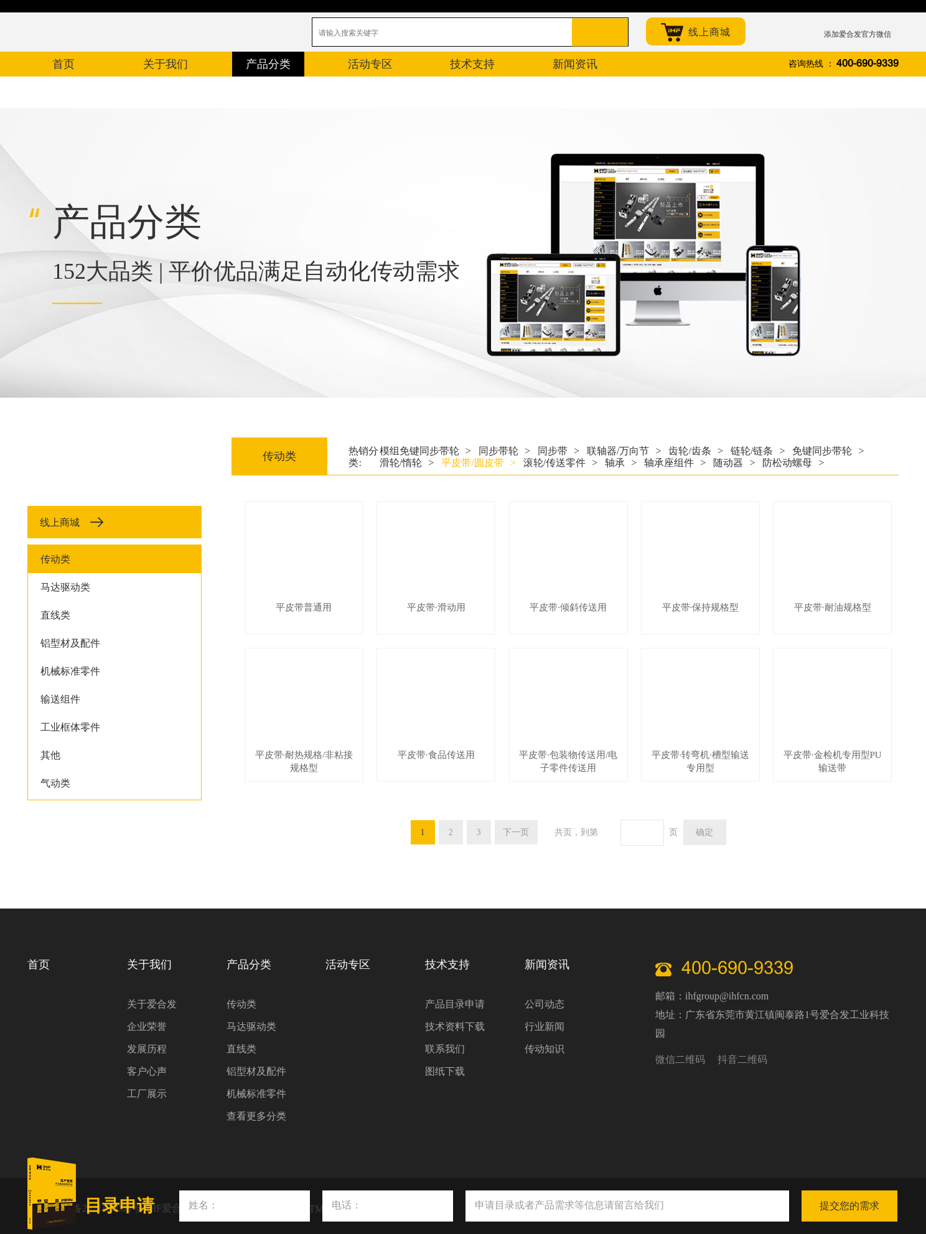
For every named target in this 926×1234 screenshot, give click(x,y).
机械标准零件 (70, 671)
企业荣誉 (147, 1026)
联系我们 (445, 1049)
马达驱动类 (65, 587)
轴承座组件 (675, 463)
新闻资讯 (547, 964)
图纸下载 (445, 1071)
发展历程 (147, 1049)
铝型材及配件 (70, 643)
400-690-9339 (867, 63)
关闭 (905, 1190)
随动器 (734, 463)
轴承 (621, 463)
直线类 (55, 615)
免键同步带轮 (828, 451)
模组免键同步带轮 (425, 451)
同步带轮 (504, 451)
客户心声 (147, 1071)
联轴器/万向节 (624, 451)
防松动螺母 (793, 463)
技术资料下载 (455, 1026)
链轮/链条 (758, 451)
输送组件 (60, 699)
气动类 (55, 783)
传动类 (55, 559)
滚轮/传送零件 (560, 463)
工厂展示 (147, 1093)
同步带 (558, 451)
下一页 (516, 832)
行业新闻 (544, 1026)
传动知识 (544, 1049)
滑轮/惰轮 (407, 463)
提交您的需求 (849, 1205)
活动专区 (347, 964)
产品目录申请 (455, 1004)
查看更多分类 (256, 1116)
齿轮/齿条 (695, 451)
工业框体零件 (70, 727)
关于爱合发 (152, 1004)
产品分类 (249, 964)
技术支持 (447, 964)
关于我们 (149, 964)
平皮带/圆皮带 (478, 463)
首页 (38, 964)
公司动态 (544, 1004)
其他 (50, 755)
